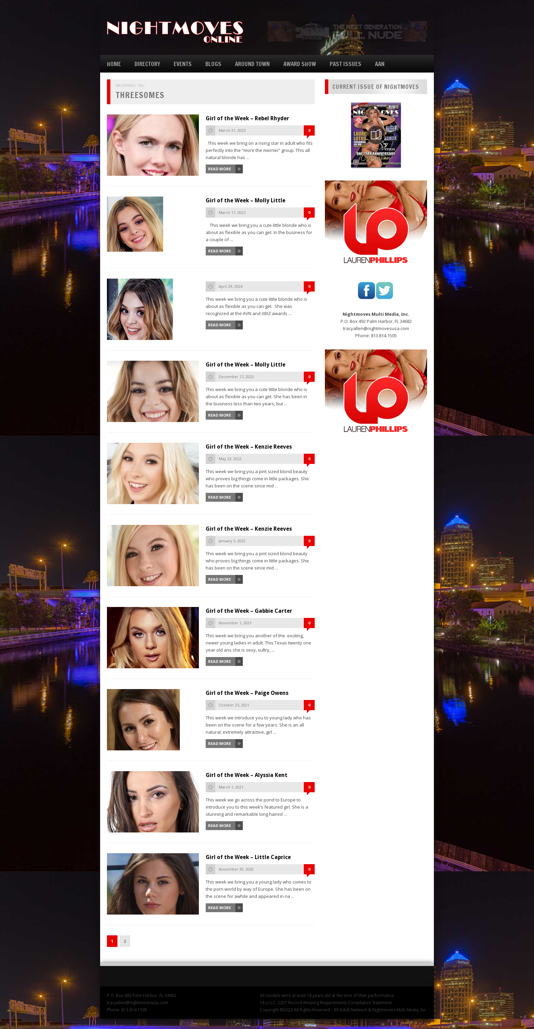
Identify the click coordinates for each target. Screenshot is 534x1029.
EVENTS (183, 64)
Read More (219, 168)
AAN (379, 64)
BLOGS (213, 64)
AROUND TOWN (252, 64)
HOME (114, 64)
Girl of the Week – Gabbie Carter (249, 611)
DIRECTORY (147, 64)
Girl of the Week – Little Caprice (248, 857)
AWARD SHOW (299, 64)
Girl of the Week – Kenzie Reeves (249, 446)
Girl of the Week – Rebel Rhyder (247, 118)
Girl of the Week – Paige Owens (247, 693)
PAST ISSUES (345, 64)
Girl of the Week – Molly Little (245, 200)
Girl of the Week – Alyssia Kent (246, 775)
